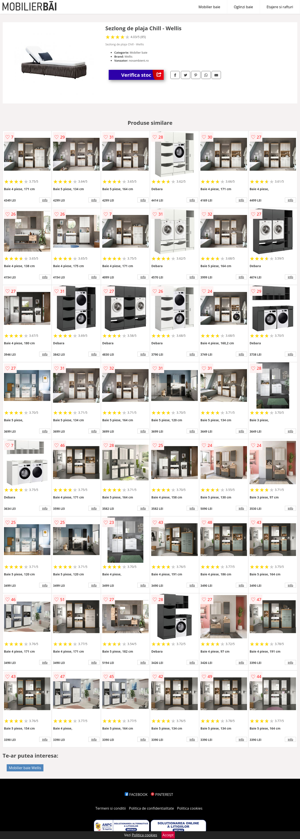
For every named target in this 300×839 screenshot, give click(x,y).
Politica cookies (189, 808)
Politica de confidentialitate (151, 808)
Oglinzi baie (243, 6)
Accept (168, 835)
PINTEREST (162, 794)
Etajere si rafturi (280, 6)
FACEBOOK (136, 794)
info (44, 200)
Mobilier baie (209, 6)
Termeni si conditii (110, 808)
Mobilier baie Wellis (25, 767)
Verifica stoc (142, 75)
